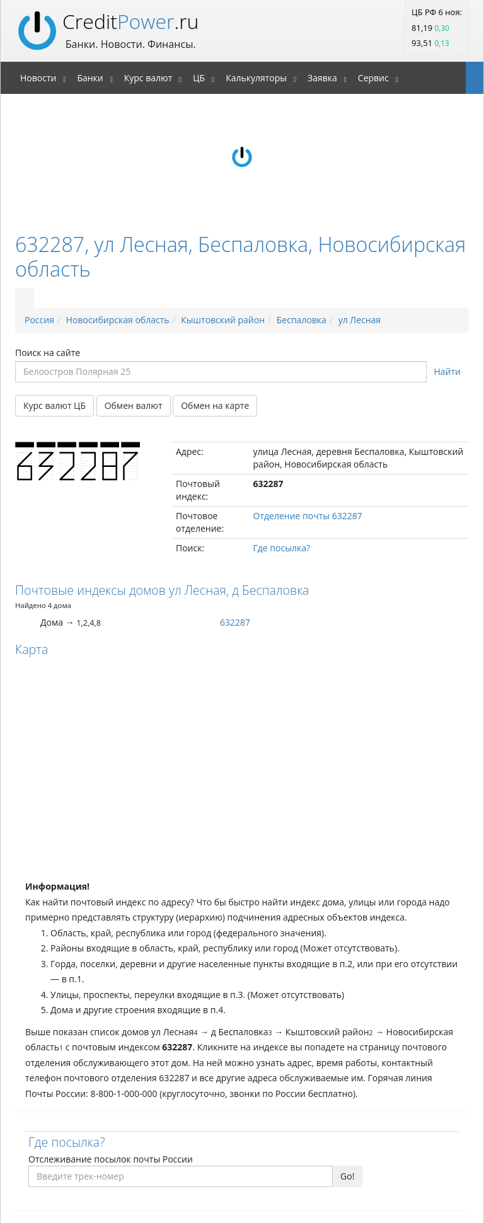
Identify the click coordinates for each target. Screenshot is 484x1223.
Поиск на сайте (47, 353)
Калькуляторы (256, 78)
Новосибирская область (118, 320)
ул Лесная (359, 320)
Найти (447, 371)
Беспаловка (301, 320)
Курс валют (148, 78)
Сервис (373, 78)
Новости (38, 78)
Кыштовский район (223, 320)
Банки (90, 78)
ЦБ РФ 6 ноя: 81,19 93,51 (437, 27)
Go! (347, 1176)
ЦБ (199, 78)
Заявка (322, 78)
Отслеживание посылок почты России (110, 1159)
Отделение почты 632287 (307, 516)
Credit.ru (130, 21)
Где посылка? (281, 548)
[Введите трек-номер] (180, 1176)
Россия (39, 320)
